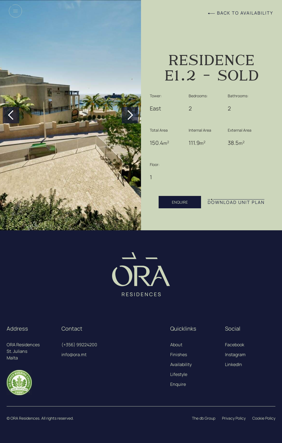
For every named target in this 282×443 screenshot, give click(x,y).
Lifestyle (178, 374)
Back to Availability (245, 13)
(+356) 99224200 (79, 345)
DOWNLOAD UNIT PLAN (236, 202)
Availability (181, 364)
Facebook (234, 345)
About (176, 345)
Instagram (235, 354)
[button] (11, 115)
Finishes (178, 354)
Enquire (178, 384)
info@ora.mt (73, 354)
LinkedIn (233, 364)
